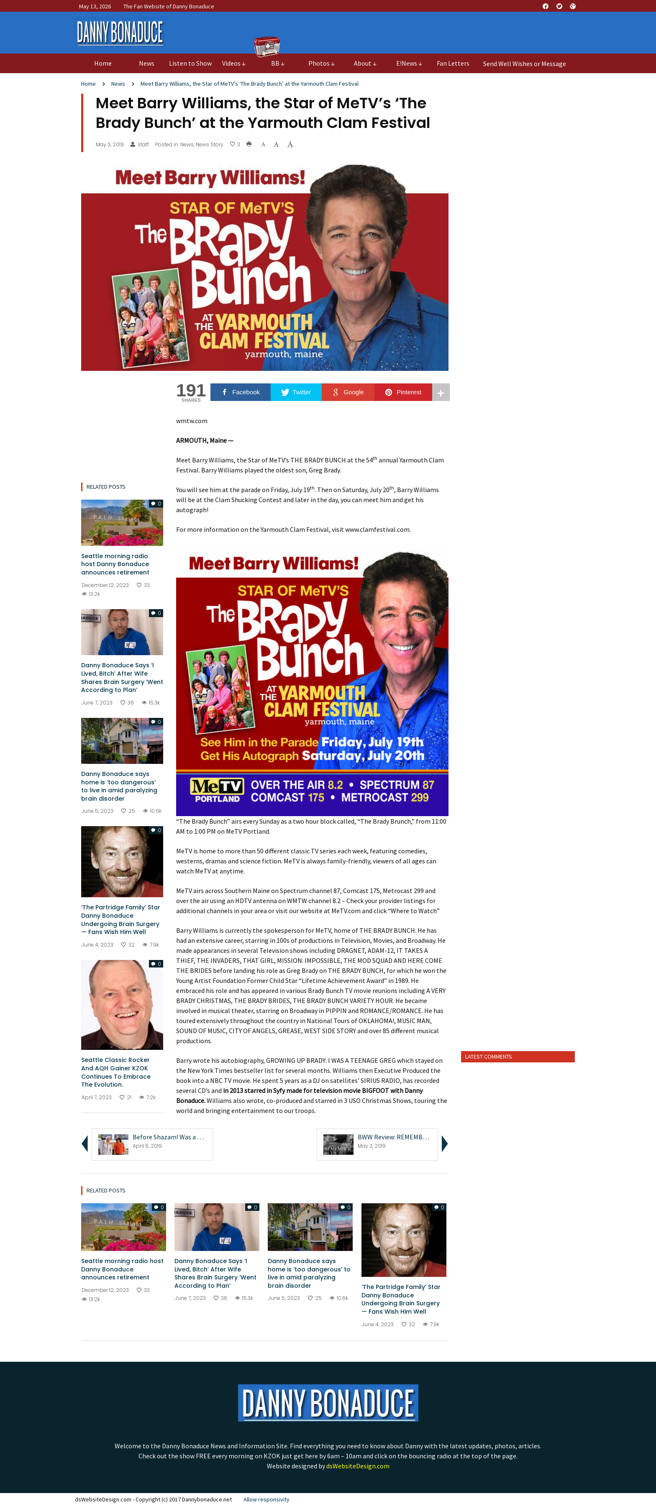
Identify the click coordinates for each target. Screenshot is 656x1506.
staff (139, 144)
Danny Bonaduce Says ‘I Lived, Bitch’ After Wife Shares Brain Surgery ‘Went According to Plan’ (122, 677)
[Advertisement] (518, 913)
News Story (209, 144)
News (118, 83)
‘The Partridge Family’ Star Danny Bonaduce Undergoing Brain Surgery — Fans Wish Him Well (120, 919)
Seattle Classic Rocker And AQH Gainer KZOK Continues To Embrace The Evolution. (116, 1072)
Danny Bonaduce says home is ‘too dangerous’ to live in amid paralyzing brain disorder (119, 786)
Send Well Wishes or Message (524, 63)
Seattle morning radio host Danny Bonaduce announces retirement (115, 564)
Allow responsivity (266, 1499)
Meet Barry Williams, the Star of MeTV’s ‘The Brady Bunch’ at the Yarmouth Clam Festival (250, 83)
